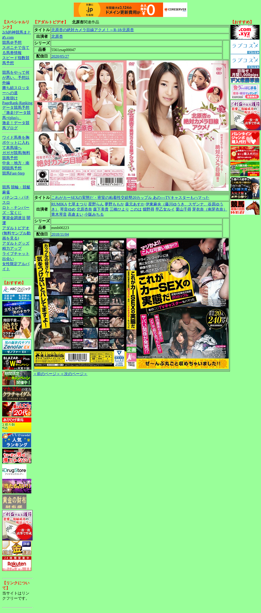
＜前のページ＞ (46, 374)
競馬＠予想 (12, 42)
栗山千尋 (183, 209)
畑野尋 (148, 209)
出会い (8, 259)
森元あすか (135, 204)
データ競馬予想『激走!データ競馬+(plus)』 (16, 112)
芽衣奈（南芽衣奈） (209, 209)
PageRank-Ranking (17, 103)
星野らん (96, 204)
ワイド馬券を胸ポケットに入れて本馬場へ (15, 142)
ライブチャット (15, 253)
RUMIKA (59, 204)
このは (136, 209)
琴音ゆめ (68, 209)
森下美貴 (101, 209)
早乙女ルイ (165, 209)
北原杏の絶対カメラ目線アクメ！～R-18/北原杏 (92, 30)
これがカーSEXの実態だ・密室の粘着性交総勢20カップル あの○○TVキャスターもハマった (130, 197)
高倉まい (75, 214)
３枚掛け (10, 98)
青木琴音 (59, 214)
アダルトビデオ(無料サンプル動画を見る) (16, 233)
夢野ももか (114, 204)
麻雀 (6, 192)
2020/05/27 (60, 56)
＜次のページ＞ (73, 374)
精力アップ (12, 248)
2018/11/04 (60, 234)
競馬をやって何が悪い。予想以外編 (15, 77)
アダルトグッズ (15, 243)
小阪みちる (94, 214)
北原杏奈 (84, 209)
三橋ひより (119, 209)
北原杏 (57, 36)
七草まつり (77, 204)
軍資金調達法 (14, 218)
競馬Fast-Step (13, 173)
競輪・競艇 (20, 187)
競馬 (6, 187)
